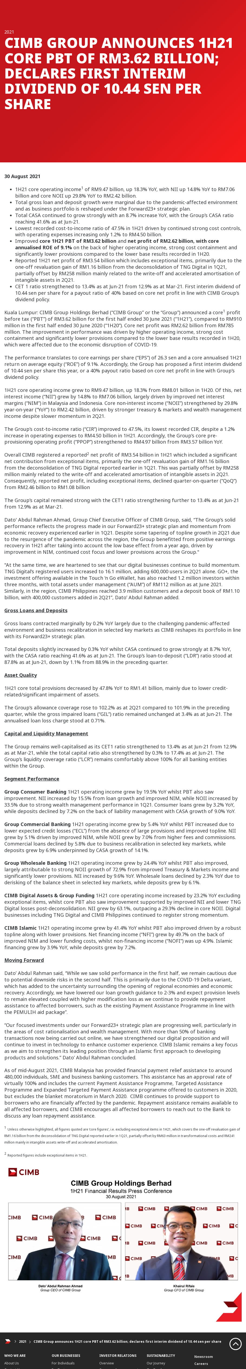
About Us (11, 1363)
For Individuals (63, 1363)
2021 (23, 1341)
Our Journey (156, 1363)
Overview (106, 1363)
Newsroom (203, 1356)
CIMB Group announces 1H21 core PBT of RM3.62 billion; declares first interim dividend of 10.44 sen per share (127, 1341)
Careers (201, 1363)
